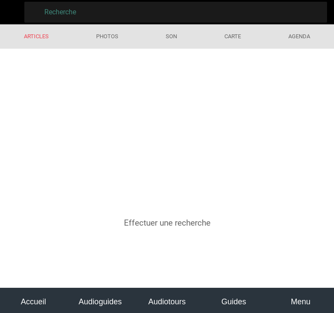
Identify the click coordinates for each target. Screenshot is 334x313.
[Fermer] (12, 12)
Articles (36, 36)
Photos (107, 36)
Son (171, 36)
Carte (232, 36)
